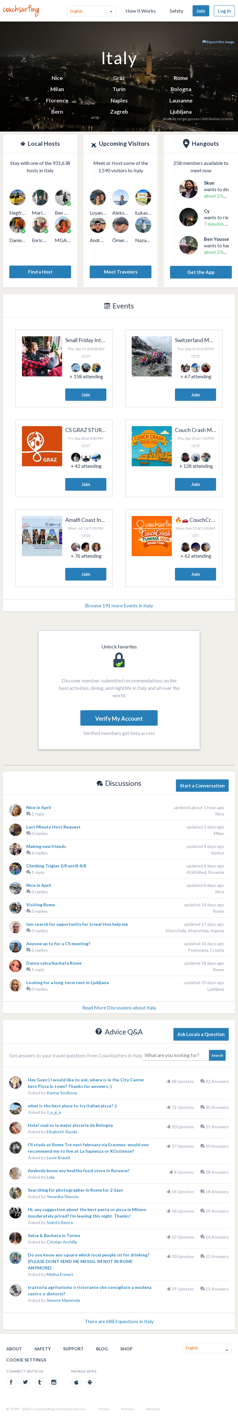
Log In (224, 11)
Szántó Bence (60, 1222)
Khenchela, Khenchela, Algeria (194, 930)
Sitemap (153, 1409)
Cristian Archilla (62, 1241)
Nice (57, 78)
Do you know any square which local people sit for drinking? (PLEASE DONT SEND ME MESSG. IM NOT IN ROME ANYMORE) (88, 1261)
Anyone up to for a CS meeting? (58, 943)
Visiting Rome (40, 904)
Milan (57, 89)
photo (167, 119)
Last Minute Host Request (53, 826)
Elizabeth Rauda (62, 1131)
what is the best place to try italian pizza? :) (72, 1105)
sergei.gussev (188, 119)
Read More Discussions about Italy (119, 1007)
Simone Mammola (63, 1300)
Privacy (127, 1409)
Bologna (181, 89)
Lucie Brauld (58, 1157)
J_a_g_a (54, 1112)
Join (201, 11)
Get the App (201, 272)
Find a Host (40, 272)
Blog (102, 1348)
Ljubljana (181, 111)
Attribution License (217, 119)
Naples (119, 100)
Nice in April (38, 807)
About (14, 1348)
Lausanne (181, 100)
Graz (119, 78)
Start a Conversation (202, 785)
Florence (57, 100)
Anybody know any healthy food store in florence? (79, 1170)
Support (73, 1348)
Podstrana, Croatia (206, 950)
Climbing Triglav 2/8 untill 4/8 (56, 865)
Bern (57, 111)
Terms (103, 1409)
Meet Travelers (121, 272)
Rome (181, 78)
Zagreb (119, 111)
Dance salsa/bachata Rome (54, 963)
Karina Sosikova (62, 1092)
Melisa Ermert (60, 1274)
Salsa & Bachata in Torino (54, 1235)
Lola (50, 1177)
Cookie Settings (26, 1359)
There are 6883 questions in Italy (119, 1321)
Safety (176, 11)
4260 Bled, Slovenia (205, 872)
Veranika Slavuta (63, 1196)
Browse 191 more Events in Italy (119, 605)
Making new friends (46, 846)
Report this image (218, 42)
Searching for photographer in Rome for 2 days (75, 1190)
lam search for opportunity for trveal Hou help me (77, 924)
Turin (119, 89)
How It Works (140, 11)
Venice (217, 852)
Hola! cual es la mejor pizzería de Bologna (70, 1125)
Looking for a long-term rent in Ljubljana (67, 982)
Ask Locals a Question (201, 1034)
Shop (126, 1348)
